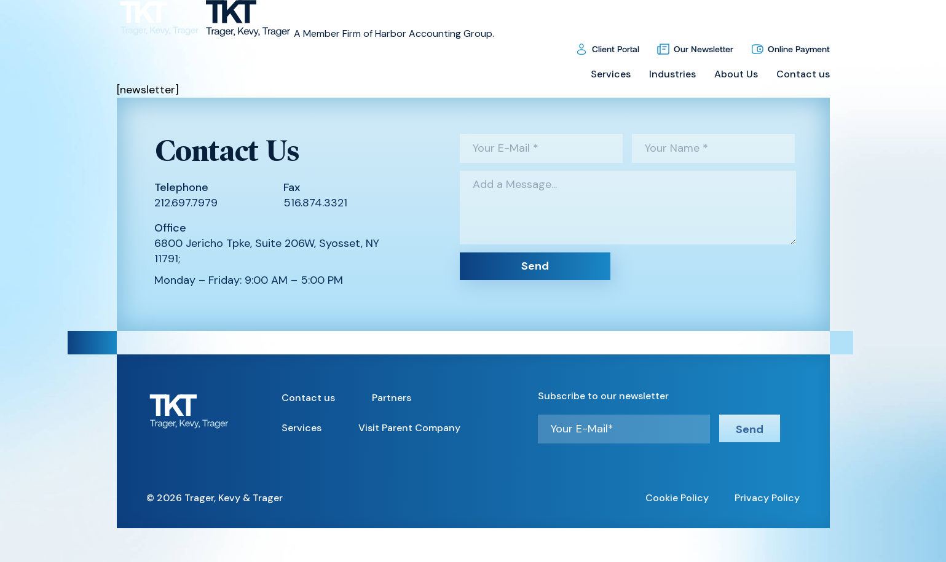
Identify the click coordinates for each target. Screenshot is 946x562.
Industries (672, 74)
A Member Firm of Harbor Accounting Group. (394, 33)
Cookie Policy (677, 497)
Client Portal (615, 49)
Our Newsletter (703, 49)
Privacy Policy (767, 497)
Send (535, 266)
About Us (736, 74)
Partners (391, 397)
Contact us (803, 74)
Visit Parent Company (409, 427)
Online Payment (799, 49)
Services (611, 74)
